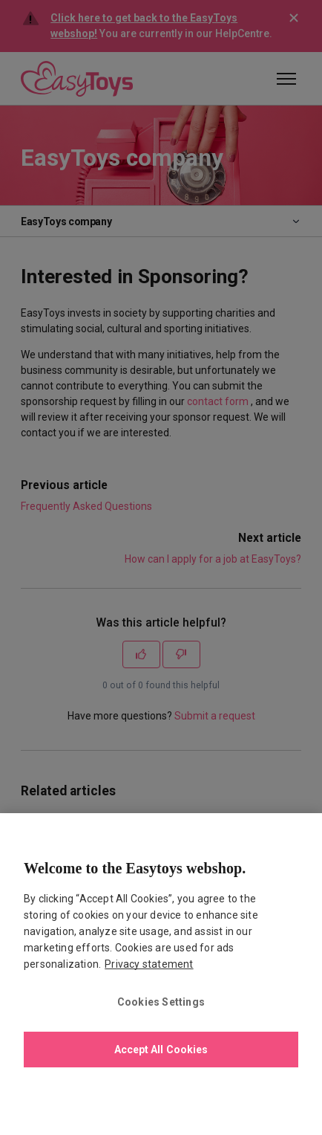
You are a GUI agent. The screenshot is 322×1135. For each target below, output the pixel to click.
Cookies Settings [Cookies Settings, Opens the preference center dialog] (161, 1002)
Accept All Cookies (161, 1049)
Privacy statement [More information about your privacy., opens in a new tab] (149, 964)
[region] (161, 974)
